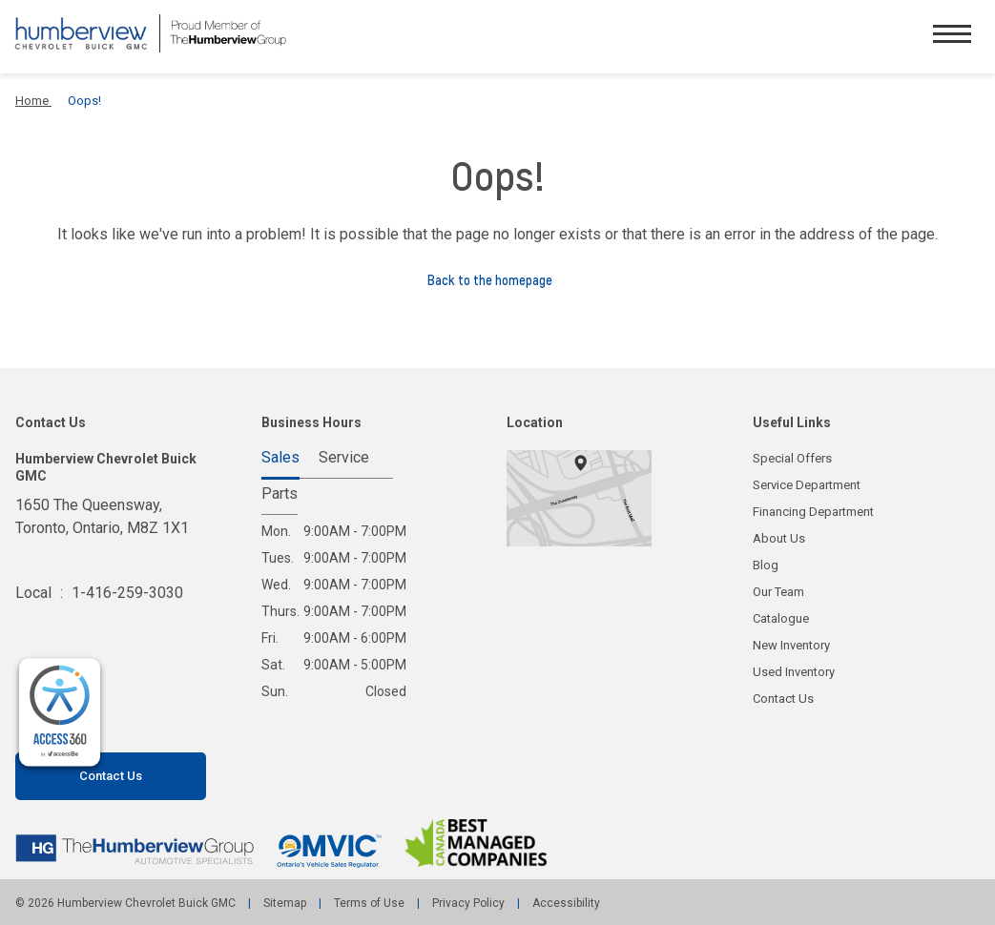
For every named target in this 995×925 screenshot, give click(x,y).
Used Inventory (794, 672)
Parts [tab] (279, 494)
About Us (779, 538)
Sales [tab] (280, 458)
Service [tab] (344, 458)
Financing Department (813, 511)
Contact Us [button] (110, 776)
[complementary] (59, 713)
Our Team (778, 592)
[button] (952, 36)
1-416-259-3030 (127, 593)
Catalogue (781, 618)
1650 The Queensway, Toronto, (102, 528)
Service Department (806, 485)
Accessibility (564, 903)
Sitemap (284, 903)
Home (33, 100)
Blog (765, 565)
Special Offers (792, 458)
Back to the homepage (497, 280)
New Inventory (791, 645)
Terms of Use (369, 903)
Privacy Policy (468, 903)
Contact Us (783, 698)
